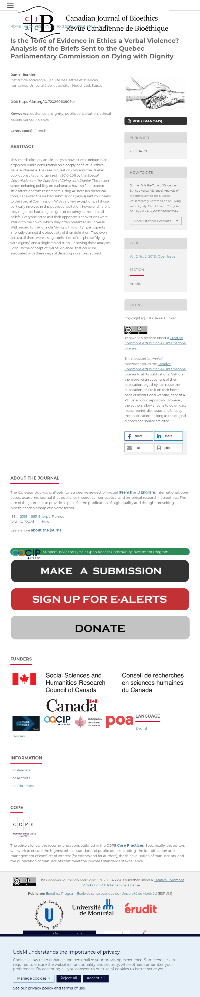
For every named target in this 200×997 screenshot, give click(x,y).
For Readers (20, 770)
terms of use (73, 988)
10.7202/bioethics (34, 522)
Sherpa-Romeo (51, 516)
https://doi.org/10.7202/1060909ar (47, 101)
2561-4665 (28, 516)
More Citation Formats (152, 221)
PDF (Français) (147, 121)
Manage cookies (33, 978)
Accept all (96, 978)
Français (17, 736)
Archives (32, 26)
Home (15, 26)
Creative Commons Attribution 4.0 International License (155, 343)
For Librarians (22, 786)
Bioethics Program (61, 893)
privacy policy (40, 988)
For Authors (20, 778)
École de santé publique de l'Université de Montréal (117, 893)
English (141, 728)
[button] (138, 436)
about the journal (47, 530)
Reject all (68, 978)
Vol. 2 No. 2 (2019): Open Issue (70, 26)
